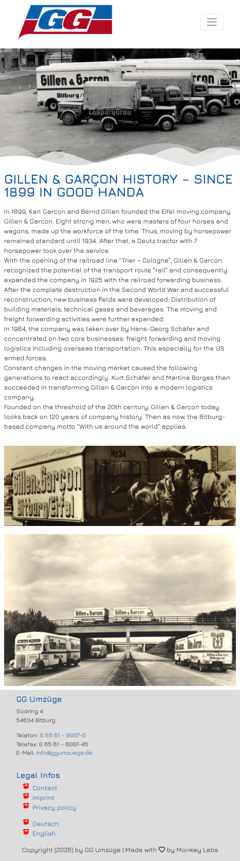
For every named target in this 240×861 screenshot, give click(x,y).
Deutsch (46, 823)
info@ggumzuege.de (64, 752)
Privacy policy (54, 807)
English (44, 833)
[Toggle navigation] (212, 22)
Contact (45, 787)
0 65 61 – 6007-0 (63, 735)
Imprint (44, 797)
